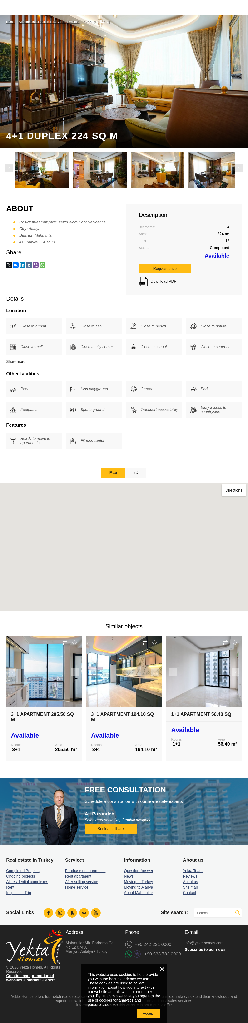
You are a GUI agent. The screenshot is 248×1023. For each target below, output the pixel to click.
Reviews (190, 876)
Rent (10, 887)
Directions (233, 490)
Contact (189, 892)
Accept (148, 1013)
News (129, 876)
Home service (77, 887)
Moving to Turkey (138, 881)
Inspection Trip (18, 892)
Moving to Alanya (138, 887)
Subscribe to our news (205, 949)
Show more (15, 361)
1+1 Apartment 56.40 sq (201, 713)
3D (136, 472)
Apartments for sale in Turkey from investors (49, 22)
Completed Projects (23, 870)
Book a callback (111, 828)
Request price (165, 268)
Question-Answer (138, 870)
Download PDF (163, 281)
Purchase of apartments (85, 870)
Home (10, 22)
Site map (190, 887)
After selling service (81, 881)
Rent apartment (78, 876)
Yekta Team (193, 870)
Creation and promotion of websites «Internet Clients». (31, 977)
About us (190, 881)
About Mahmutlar (138, 892)
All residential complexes (27, 881)
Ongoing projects (20, 876)
